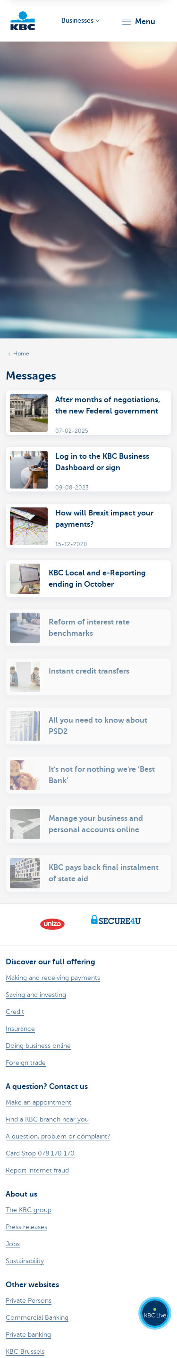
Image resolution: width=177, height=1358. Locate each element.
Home (21, 353)
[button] (138, 22)
